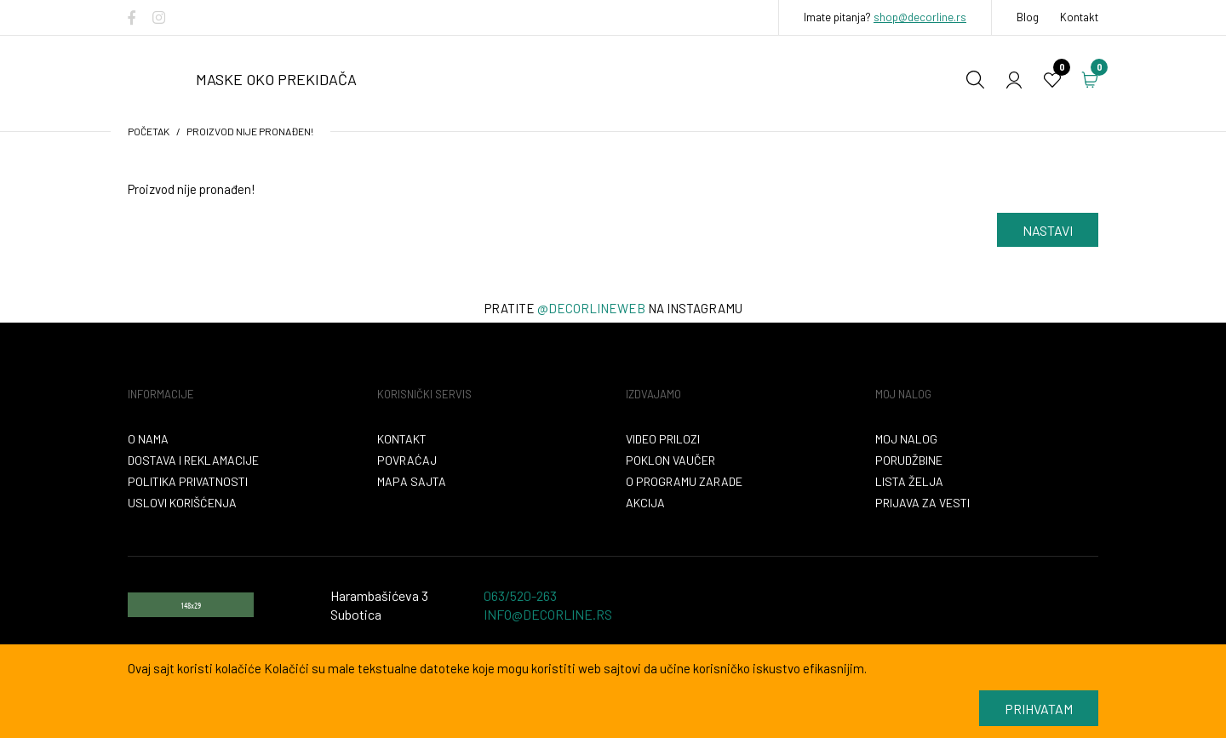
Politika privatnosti (188, 481)
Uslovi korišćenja (182, 502)
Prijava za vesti (922, 502)
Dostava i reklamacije (193, 460)
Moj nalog (906, 439)
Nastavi (1048, 230)
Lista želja (909, 481)
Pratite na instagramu (613, 308)
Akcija (645, 502)
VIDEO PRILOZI (663, 439)
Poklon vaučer (670, 460)
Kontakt (1079, 17)
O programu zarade (684, 481)
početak (148, 131)
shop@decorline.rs (920, 17)
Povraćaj (407, 460)
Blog (1028, 17)
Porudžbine (908, 460)
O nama (148, 439)
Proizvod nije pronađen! (249, 131)
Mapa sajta (411, 481)
